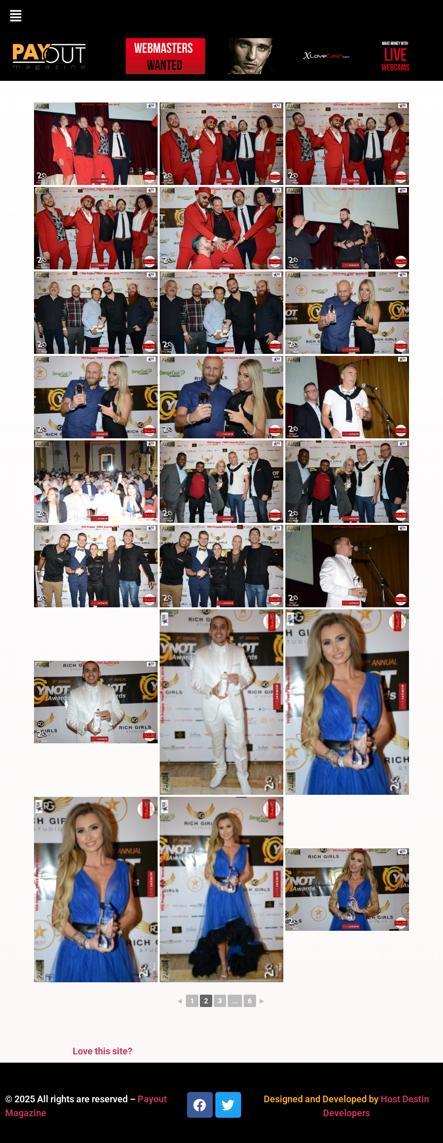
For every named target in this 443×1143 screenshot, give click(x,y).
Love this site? (102, 1051)
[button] (221, 16)
